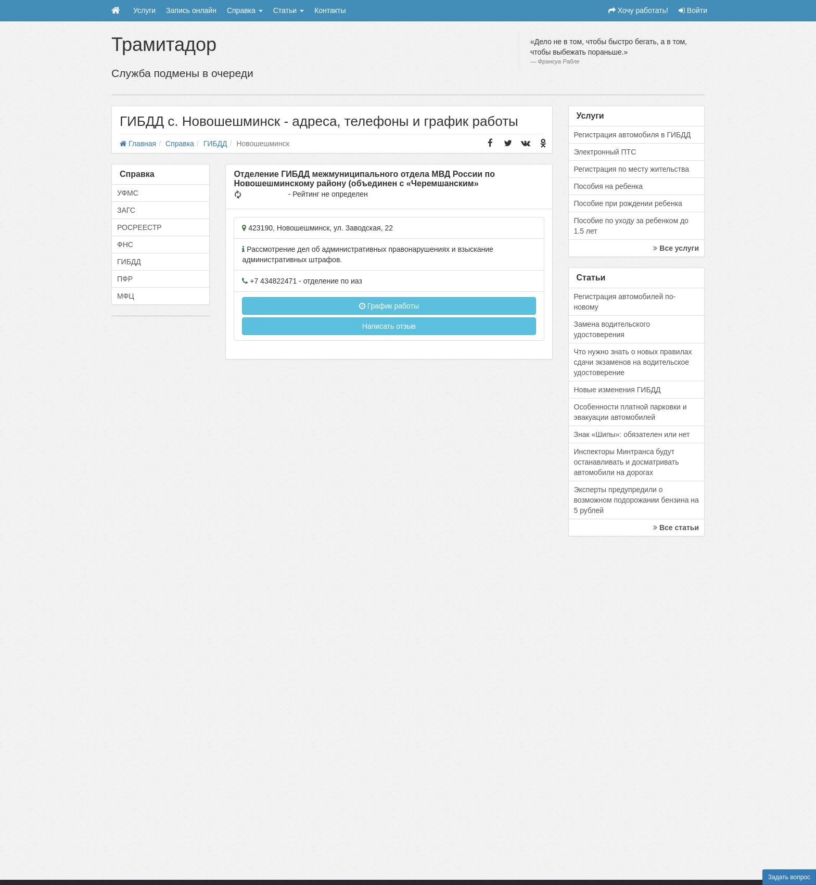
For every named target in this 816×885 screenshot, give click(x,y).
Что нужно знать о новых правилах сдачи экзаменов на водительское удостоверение (633, 362)
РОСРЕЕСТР (139, 227)
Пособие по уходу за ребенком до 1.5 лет (631, 225)
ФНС (125, 244)
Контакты (330, 10)
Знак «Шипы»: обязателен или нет (632, 434)
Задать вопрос (789, 877)
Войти (693, 10)
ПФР (125, 279)
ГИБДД (129, 262)
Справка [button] (245, 10)
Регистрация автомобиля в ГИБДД (632, 135)
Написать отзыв (389, 326)
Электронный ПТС (605, 152)
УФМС (127, 193)
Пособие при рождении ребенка (628, 203)
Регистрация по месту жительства (632, 169)
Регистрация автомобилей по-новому (625, 301)
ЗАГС (126, 210)
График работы (389, 306)
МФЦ (125, 296)
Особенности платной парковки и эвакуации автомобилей (630, 412)
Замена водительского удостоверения (612, 329)
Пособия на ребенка (608, 186)
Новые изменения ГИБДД (617, 390)
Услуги (144, 10)
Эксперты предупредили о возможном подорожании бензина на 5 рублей (636, 500)
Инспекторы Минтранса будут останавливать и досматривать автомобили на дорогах (626, 462)
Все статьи (676, 527)
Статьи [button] (288, 10)
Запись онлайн (191, 10)
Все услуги (676, 248)
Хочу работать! (638, 10)
